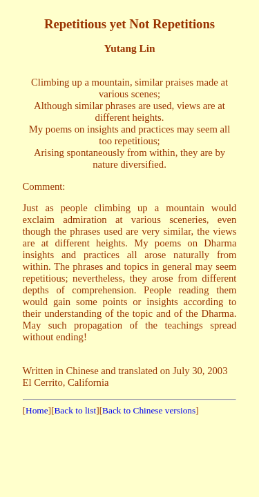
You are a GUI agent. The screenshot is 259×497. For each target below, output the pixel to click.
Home (37, 410)
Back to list (75, 410)
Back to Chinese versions (148, 410)
